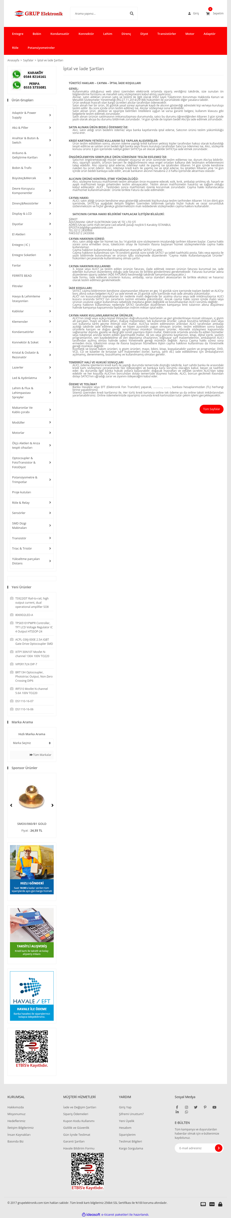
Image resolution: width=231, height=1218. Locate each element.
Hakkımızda (15, 1107)
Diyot (144, 34)
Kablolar (18, 311)
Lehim (107, 34)
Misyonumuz (16, 1114)
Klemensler (20, 321)
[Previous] (11, 805)
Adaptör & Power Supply (24, 115)
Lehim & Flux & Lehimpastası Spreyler (22, 392)
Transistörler (166, 34)
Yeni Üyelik (126, 1121)
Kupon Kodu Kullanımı (78, 1121)
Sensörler (19, 513)
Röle (15, 48)
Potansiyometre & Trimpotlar (24, 479)
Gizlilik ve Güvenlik (76, 1128)
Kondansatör (59, 34)
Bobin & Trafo (22, 168)
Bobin (37, 34)
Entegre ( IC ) (21, 245)
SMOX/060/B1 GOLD (31, 824)
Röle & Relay (21, 502)
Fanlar (16, 265)
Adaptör (209, 34)
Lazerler (17, 367)
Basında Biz (15, 1141)
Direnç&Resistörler (25, 203)
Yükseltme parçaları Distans (26, 561)
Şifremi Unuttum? (131, 1114)
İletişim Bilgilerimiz (20, 1128)
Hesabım (125, 1128)
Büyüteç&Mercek (24, 178)
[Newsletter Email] (199, 1148)
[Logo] (31, 13)
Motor (190, 34)
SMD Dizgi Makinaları (19, 525)
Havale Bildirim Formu (79, 1148)
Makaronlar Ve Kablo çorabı (22, 409)
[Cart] (215, 13)
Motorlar (18, 433)
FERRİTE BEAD (22, 275)
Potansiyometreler (41, 48)
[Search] (97, 13)
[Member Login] (193, 13)
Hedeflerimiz (16, 1121)
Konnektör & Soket (25, 342)
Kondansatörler (23, 332)
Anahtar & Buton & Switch (25, 140)
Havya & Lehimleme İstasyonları (26, 298)
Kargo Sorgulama (131, 1148)
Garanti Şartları (74, 1141)
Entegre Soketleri (24, 255)
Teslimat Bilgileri (130, 1141)
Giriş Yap (125, 1107)
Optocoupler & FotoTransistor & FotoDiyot (24, 462)
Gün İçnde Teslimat (76, 1134)
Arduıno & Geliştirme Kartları (25, 155)
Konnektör (86, 34)
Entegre (17, 34)
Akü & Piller (20, 127)
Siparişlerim (127, 1134)
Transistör (19, 538)
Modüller (18, 422)
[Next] (52, 805)
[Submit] (218, 1148)
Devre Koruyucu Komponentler (23, 190)
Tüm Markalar (40, 755)
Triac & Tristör (22, 548)
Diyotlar (17, 224)
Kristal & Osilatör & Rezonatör (25, 354)
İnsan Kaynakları (18, 1134)
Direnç (126, 34)
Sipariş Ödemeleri (75, 1114)
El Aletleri (18, 234)
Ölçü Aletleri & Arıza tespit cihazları (26, 445)
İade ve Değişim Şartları (79, 1107)
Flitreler (17, 286)
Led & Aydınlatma (24, 378)
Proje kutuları (21, 492)
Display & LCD (22, 213)
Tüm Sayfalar (211, 409)
